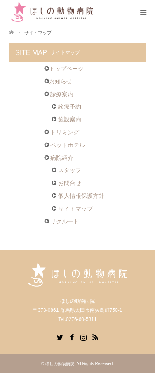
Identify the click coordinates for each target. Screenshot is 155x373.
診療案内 (59, 94)
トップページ (64, 68)
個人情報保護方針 (78, 195)
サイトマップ (72, 208)
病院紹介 (59, 157)
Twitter (59, 336)
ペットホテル (64, 145)
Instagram (83, 336)
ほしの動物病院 (59, 363)
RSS (95, 336)
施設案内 (66, 119)
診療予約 (66, 106)
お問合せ (66, 183)
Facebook (71, 336)
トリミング (62, 132)
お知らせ (58, 81)
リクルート (62, 221)
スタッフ (66, 170)
